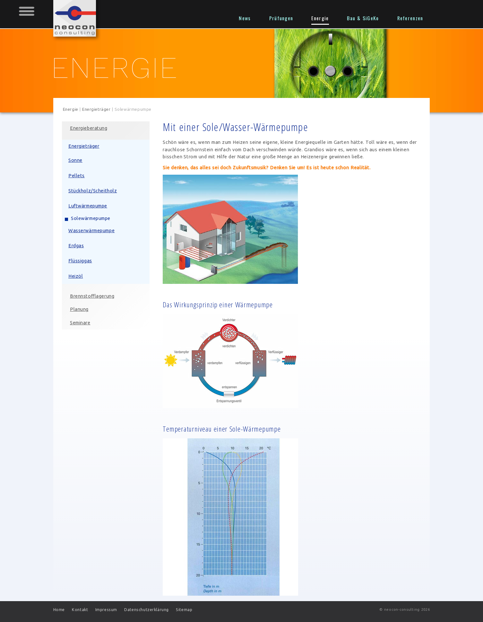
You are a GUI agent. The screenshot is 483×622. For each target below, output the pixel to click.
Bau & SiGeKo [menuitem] (363, 18)
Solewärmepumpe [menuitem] (91, 218)
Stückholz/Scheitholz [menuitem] (93, 191)
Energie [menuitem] (320, 18)
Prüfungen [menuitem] (281, 18)
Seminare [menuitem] (81, 323)
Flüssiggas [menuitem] (81, 261)
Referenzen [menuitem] (410, 18)
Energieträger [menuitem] (84, 146)
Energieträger (96, 109)
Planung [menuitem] (80, 309)
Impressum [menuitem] (106, 609)
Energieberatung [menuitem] (89, 128)
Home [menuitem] (59, 609)
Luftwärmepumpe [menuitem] (88, 206)
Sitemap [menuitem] (184, 609)
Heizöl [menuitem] (76, 276)
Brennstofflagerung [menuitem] (93, 296)
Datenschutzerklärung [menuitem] (146, 609)
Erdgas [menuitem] (77, 246)
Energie (70, 109)
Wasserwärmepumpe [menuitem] (92, 230)
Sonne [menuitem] (76, 160)
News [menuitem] (245, 18)
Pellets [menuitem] (77, 176)
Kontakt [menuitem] (80, 609)
